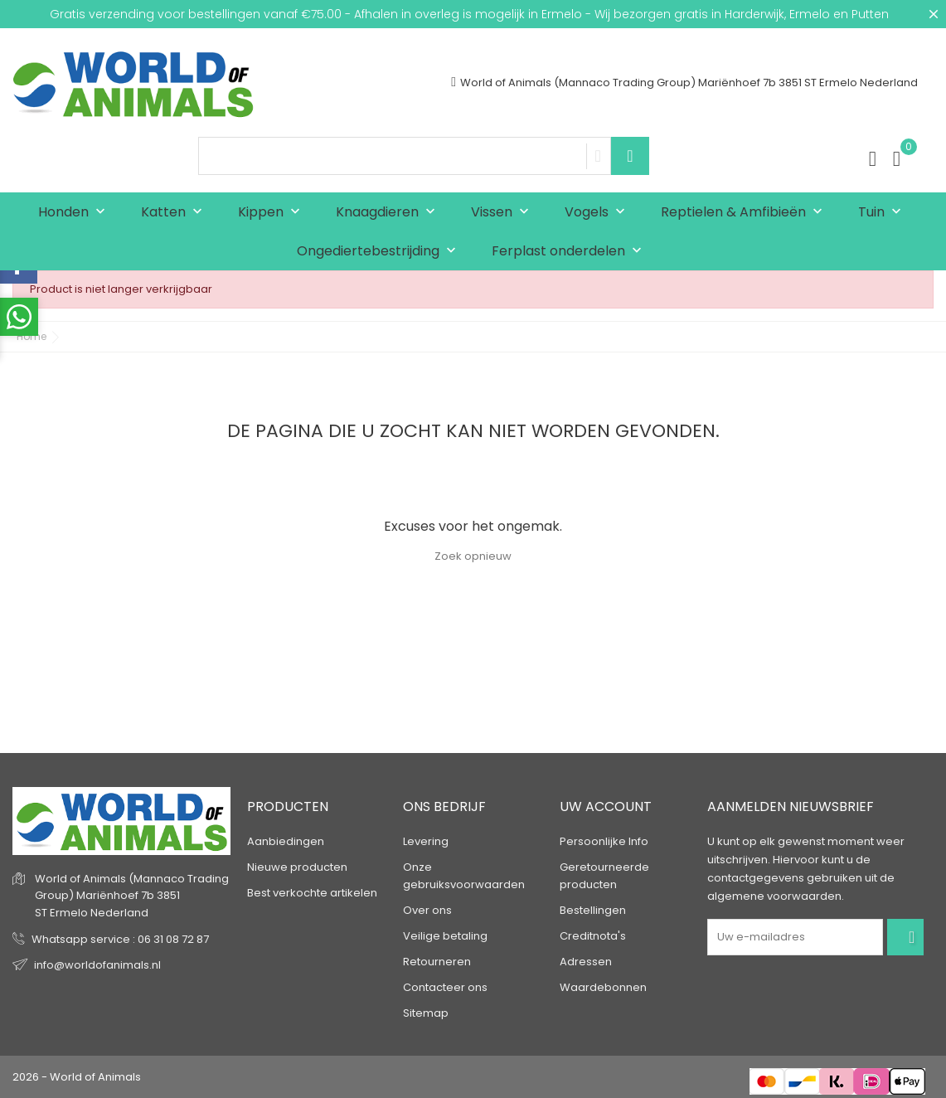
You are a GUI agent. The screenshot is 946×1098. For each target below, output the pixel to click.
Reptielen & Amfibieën (745, 212)
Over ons (427, 910)
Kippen (273, 212)
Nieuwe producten (297, 867)
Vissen (503, 212)
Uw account (606, 806)
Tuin (883, 212)
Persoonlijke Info (604, 841)
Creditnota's (593, 936)
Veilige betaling (445, 936)
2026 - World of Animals (76, 1077)
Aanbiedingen (285, 841)
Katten (175, 212)
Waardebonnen (603, 987)
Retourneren (437, 961)
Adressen (586, 961)
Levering (426, 841)
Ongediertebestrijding (380, 251)
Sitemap (426, 1013)
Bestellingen (593, 910)
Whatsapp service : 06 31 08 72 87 (120, 939)
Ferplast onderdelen (570, 251)
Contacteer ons (445, 987)
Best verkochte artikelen (312, 893)
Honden (75, 212)
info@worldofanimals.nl (97, 965)
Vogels (599, 212)
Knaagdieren (389, 212)
